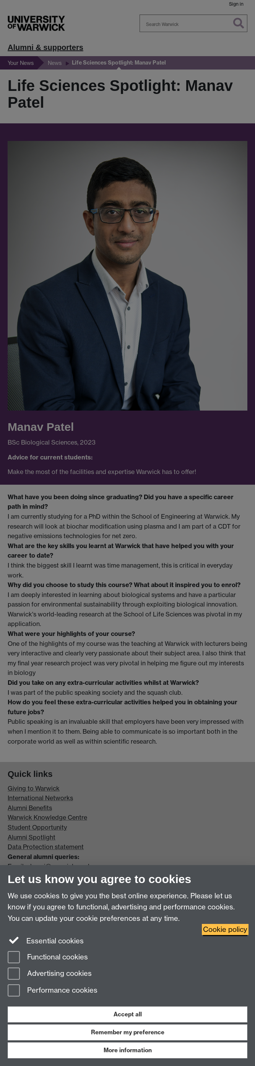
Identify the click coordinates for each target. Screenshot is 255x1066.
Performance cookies (52, 991)
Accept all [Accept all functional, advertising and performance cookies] (128, 1014)
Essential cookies (46, 940)
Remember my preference (127, 1032)
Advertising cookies (50, 974)
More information (128, 1050)
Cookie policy (225, 929)
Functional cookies (48, 958)
